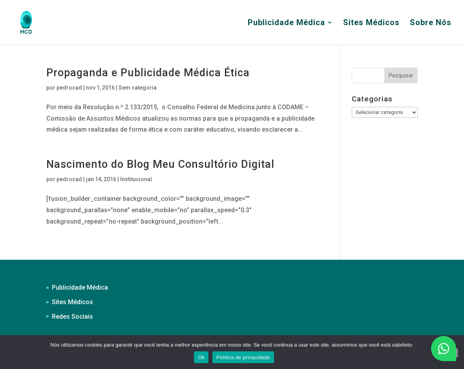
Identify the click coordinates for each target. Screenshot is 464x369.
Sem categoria (138, 87)
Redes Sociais (72, 316)
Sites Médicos (371, 23)
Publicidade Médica (286, 23)
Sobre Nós (430, 23)
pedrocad (69, 87)
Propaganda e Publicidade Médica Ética (148, 72)
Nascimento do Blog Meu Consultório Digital (160, 164)
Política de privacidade (243, 357)
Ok (201, 357)
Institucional (136, 179)
